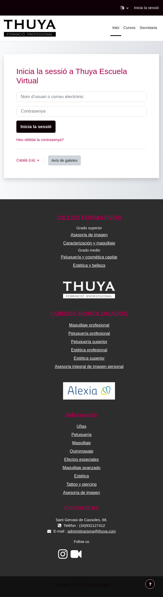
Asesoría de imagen (89, 235)
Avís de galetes (64, 160)
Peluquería (81, 434)
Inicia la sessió (146, 8)
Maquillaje (81, 443)
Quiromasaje (81, 451)
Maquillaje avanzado (81, 468)
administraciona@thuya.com (91, 531)
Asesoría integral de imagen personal (89, 366)
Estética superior (89, 358)
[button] (124, 8)
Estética (81, 476)
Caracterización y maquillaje (89, 243)
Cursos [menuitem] (129, 28)
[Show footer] (150, 584)
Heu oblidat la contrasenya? (40, 140)
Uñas (81, 426)
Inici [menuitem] (115, 28)
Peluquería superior (89, 342)
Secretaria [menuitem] (148, 28)
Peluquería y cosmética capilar (89, 257)
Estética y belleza (89, 265)
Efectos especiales (81, 459)
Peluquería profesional (89, 333)
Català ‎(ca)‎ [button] (26, 160)
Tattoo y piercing (81, 484)
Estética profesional (89, 350)
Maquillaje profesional (89, 325)
